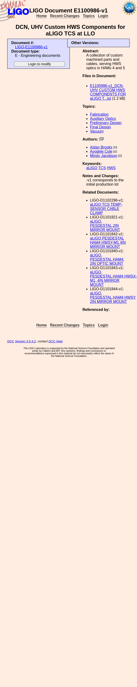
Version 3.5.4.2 (25, 341)
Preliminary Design (105, 123)
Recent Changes (64, 16)
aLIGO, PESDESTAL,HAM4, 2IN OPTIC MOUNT (107, 259)
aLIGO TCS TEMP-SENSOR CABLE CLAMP (106, 208)
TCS (102, 168)
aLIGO (91, 168)
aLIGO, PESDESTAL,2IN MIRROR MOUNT (105, 225)
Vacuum (97, 131)
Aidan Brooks (101, 147)
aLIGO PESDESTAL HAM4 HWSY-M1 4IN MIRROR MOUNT (108, 242)
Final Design (100, 127)
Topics (88, 16)
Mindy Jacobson (103, 156)
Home (41, 16)
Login (103, 16)
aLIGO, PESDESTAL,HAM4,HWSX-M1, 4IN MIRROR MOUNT (113, 278)
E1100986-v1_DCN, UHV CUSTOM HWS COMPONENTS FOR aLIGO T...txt (108, 92)
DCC (10, 341)
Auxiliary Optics (103, 119)
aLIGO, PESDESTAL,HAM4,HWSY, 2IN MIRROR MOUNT (113, 297)
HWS (111, 168)
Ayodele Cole (101, 151)
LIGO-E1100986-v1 (31, 47)
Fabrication (99, 114)
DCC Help (56, 341)
